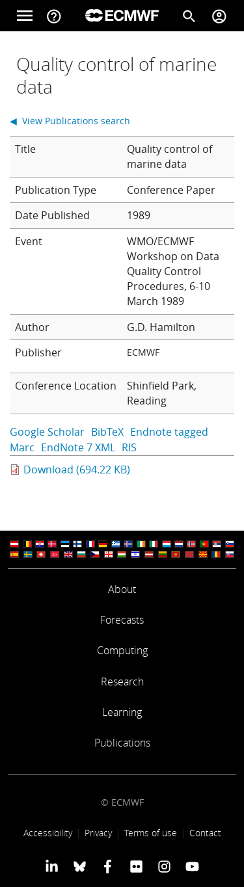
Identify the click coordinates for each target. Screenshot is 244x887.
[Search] (189, 15)
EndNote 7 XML (78, 447)
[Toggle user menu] (219, 15)
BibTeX (107, 432)
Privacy (98, 833)
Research (122, 681)
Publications (122, 742)
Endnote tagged (169, 432)
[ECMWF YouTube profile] (192, 866)
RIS (129, 447)
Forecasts (122, 620)
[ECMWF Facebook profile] (108, 866)
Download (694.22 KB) (76, 469)
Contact (205, 833)
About (122, 589)
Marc (22, 447)
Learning (122, 712)
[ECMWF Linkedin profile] (51, 866)
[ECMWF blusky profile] (80, 866)
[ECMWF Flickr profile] (136, 866)
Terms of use (150, 833)
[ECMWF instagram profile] (164, 866)
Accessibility (47, 833)
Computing (122, 650)
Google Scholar (47, 432)
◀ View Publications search (70, 120)
